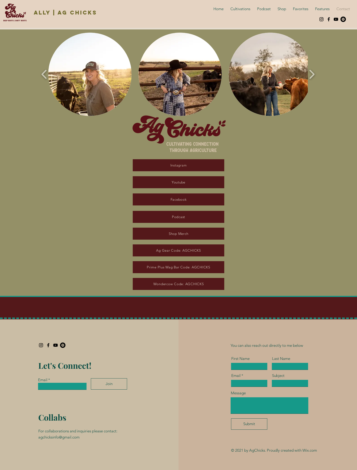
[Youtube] (178, 182)
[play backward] (44, 74)
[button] (90, 74)
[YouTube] (336, 19)
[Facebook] (328, 19)
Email (42, 380)
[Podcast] (178, 217)
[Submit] (249, 424)
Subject (278, 376)
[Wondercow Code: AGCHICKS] (178, 284)
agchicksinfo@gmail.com (59, 437)
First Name (240, 359)
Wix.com (309, 450)
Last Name (281, 359)
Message (238, 393)
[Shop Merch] (178, 234)
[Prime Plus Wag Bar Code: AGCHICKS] (178, 267)
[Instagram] (321, 19)
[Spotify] (343, 19)
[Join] (109, 384)
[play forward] (312, 74)
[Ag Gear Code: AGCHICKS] (178, 250)
